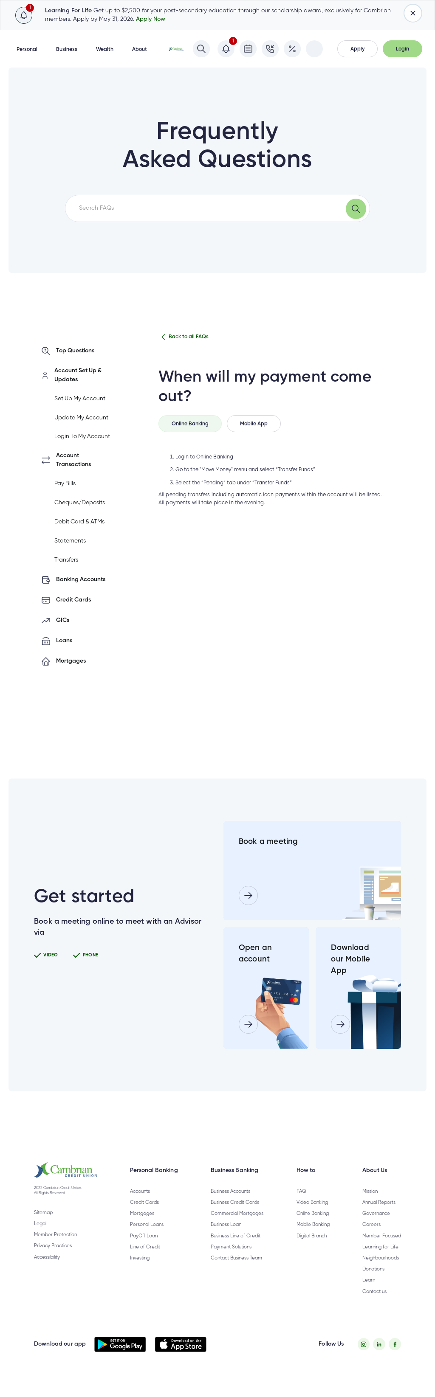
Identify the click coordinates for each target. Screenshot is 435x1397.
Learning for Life (380, 1258)
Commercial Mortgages (237, 1225)
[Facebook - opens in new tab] (395, 1355)
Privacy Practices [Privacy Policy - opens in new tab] (53, 1257)
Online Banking (313, 1225)
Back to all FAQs (183, 337)
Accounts (140, 1202)
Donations (373, 1280)
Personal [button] (27, 49)
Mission (370, 1202)
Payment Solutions (231, 1258)
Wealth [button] (104, 49)
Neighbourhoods (380, 1269)
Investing (140, 1269)
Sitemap (43, 1224)
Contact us (374, 1302)
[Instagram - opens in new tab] (364, 1355)
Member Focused (381, 1247)
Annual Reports (378, 1214)
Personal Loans (147, 1236)
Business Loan (226, 1236)
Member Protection (55, 1246)
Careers (371, 1236)
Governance (376, 1225)
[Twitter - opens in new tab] (379, 1355)
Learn (368, 1291)
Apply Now (150, 19)
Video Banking (312, 1214)
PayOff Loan (144, 1247)
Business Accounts (230, 1202)
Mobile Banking (313, 1236)
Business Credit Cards (235, 1214)
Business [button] (66, 49)
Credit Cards (144, 1214)
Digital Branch (312, 1247)
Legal (40, 1235)
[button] (357, 48)
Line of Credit (145, 1258)
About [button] (139, 49)
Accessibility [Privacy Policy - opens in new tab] (47, 1268)
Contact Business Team (236, 1269)
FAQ (301, 1202)
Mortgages (142, 1225)
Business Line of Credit (235, 1247)
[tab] (190, 423)
